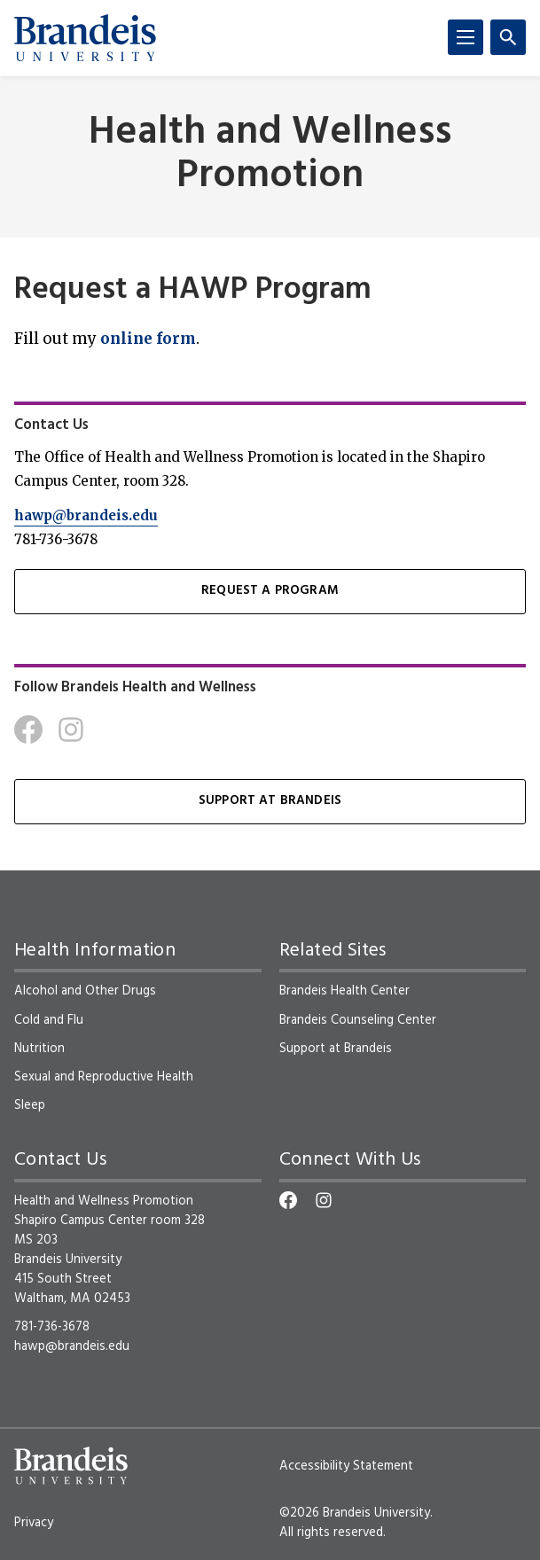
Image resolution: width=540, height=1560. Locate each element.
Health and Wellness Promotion (270, 155)
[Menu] (465, 37)
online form (148, 338)
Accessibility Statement (346, 1466)
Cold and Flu (48, 1020)
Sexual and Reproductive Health (103, 1077)
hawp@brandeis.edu (86, 515)
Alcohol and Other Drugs (85, 991)
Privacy (33, 1522)
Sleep (29, 1105)
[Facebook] (28, 729)
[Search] (508, 37)
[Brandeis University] (85, 38)
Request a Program (270, 591)
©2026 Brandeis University (354, 1513)
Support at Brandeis (270, 801)
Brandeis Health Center (344, 991)
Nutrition (39, 1048)
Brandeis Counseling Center (357, 1020)
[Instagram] (71, 729)
